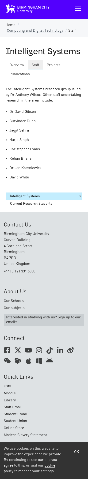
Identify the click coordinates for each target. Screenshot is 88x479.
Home (10, 25)
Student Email (15, 414)
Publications (19, 74)
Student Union (15, 421)
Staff (35, 65)
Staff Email (13, 407)
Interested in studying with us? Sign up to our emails (43, 320)
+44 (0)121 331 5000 (19, 271)
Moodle (10, 393)
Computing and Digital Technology (35, 31)
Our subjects (14, 308)
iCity (7, 386)
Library (10, 400)
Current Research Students (31, 204)
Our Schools (14, 301)
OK (76, 452)
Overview (16, 65)
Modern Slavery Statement (25, 435)
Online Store (14, 428)
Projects (53, 65)
